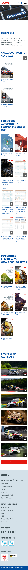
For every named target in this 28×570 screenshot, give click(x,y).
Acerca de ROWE (7, 495)
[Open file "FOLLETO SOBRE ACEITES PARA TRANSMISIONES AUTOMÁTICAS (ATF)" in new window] (7, 168)
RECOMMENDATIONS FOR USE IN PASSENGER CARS (7, 238)
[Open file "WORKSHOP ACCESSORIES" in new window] (7, 94)
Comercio (4, 484)
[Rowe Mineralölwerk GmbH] (5, 3)
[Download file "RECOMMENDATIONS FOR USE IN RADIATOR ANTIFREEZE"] (25, 232)
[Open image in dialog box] (14, 368)
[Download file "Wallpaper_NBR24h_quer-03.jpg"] (25, 455)
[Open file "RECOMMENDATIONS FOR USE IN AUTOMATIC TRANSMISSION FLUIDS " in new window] (7, 197)
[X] (6, 532)
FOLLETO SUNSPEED (7, 155)
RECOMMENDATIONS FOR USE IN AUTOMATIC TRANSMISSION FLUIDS (7, 210)
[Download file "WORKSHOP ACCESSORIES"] (11, 101)
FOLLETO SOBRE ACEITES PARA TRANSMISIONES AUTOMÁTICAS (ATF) (7, 181)
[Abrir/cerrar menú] (25, 2)
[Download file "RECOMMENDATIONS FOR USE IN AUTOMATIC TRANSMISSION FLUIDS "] (11, 204)
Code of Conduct (7, 519)
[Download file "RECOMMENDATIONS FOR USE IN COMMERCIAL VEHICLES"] (25, 204)
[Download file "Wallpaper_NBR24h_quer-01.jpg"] (25, 423)
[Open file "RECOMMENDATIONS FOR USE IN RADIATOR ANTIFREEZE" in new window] (21, 226)
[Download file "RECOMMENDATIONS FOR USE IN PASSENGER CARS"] (11, 232)
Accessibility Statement (9, 522)
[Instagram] (17, 532)
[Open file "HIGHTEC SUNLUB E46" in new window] (21, 302)
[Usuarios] (21, 3)
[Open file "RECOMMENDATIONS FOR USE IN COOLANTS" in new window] (21, 168)
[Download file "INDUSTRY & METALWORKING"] (11, 309)
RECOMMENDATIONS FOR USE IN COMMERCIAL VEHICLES (20, 210)
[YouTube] (13, 532)
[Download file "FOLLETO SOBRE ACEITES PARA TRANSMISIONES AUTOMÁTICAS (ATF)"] (11, 175)
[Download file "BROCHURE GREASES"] (11, 334)
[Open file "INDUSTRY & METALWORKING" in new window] (7, 302)
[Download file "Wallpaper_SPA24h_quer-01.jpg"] (25, 374)
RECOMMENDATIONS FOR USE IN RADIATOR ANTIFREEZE (20, 239)
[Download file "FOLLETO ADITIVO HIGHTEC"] (25, 150)
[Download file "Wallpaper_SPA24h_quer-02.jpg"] (25, 390)
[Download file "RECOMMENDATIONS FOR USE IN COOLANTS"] (25, 175)
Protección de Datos (8, 510)
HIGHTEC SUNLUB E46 (21, 314)
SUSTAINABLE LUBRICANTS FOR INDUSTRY (20, 288)
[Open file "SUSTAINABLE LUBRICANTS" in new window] (7, 275)
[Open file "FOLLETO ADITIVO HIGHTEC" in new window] (21, 143)
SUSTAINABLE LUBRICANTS (7, 287)
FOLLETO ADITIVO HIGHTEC (21, 155)
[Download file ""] (25, 58)
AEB (2, 516)
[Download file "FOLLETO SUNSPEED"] (11, 150)
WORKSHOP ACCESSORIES (7, 106)
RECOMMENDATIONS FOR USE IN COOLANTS (20, 181)
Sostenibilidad (6, 498)
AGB (2, 513)
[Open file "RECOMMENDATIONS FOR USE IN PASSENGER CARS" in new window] (7, 226)
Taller (3, 489)
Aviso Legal (5, 508)
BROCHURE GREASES (7, 339)
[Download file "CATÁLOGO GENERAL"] (11, 76)
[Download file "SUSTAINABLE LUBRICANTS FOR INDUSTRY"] (25, 282)
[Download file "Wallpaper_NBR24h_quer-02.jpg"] (25, 439)
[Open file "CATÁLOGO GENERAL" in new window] (7, 69)
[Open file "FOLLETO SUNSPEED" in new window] (7, 143)
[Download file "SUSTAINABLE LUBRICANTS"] (11, 282)
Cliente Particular (7, 487)
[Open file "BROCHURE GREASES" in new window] (7, 327)
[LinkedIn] (9, 532)
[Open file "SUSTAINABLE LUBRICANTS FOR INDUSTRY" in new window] (21, 275)
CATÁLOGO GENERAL (7, 80)
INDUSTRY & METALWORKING (7, 314)
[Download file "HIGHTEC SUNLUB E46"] (25, 309)
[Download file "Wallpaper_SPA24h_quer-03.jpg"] (25, 406)
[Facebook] (2, 532)
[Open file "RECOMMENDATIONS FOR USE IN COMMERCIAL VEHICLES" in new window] (21, 197)
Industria (4, 492)
